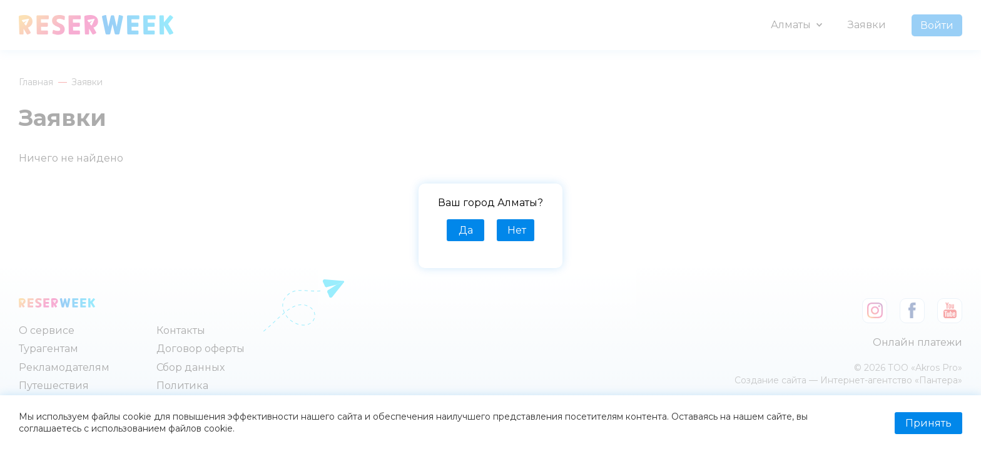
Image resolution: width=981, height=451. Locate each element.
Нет (516, 230)
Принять (928, 423)
